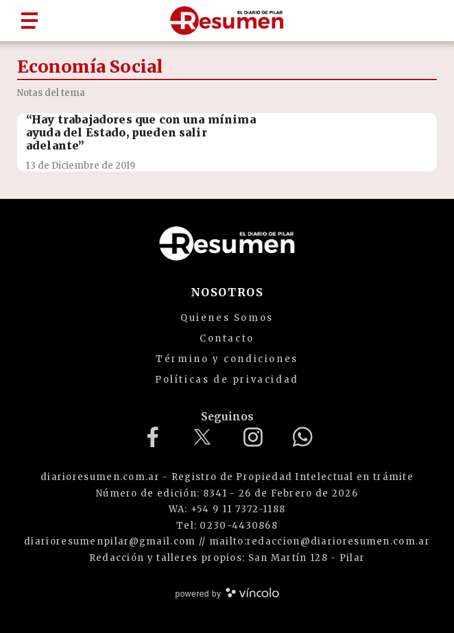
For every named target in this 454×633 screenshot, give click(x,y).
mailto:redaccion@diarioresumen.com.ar (319, 541)
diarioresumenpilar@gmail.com (109, 541)
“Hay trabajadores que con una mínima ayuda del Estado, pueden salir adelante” (141, 132)
